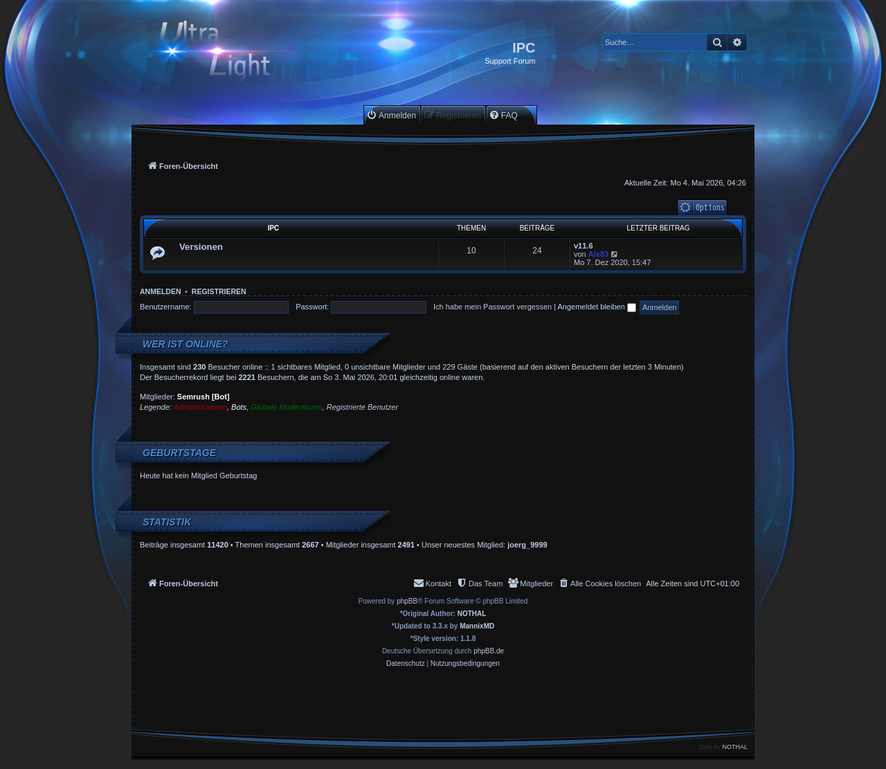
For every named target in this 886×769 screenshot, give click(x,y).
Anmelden (160, 291)
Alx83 (598, 254)
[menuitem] (391, 115)
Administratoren (200, 407)
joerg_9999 (527, 545)
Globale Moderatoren (286, 407)
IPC (274, 228)
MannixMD (477, 626)
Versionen (201, 247)
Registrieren (219, 291)
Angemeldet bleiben (597, 306)
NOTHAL (472, 613)
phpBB (407, 601)
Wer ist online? (185, 344)
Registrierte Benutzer (362, 407)
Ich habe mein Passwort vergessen (492, 306)
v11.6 (583, 246)
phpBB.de (488, 651)
